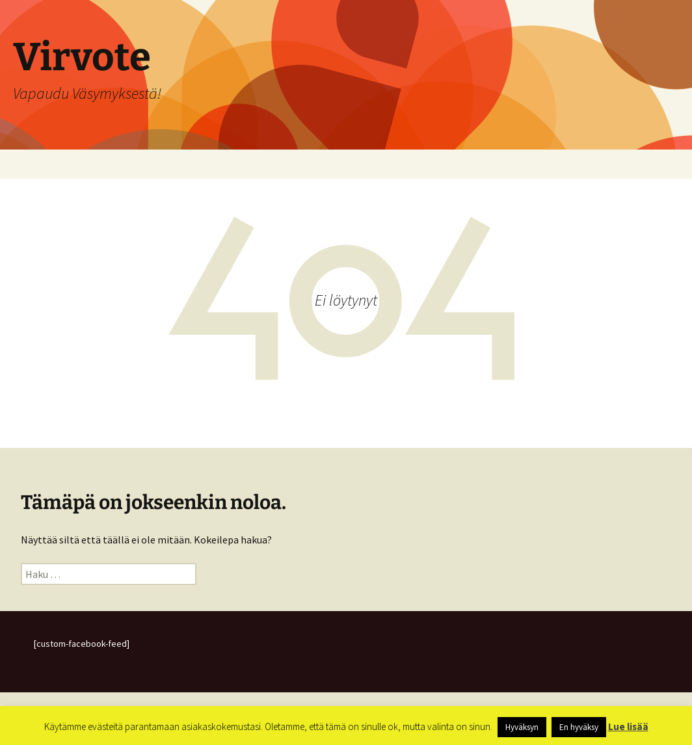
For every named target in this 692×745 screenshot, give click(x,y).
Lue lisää (628, 726)
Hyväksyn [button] (522, 727)
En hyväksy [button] (578, 727)
